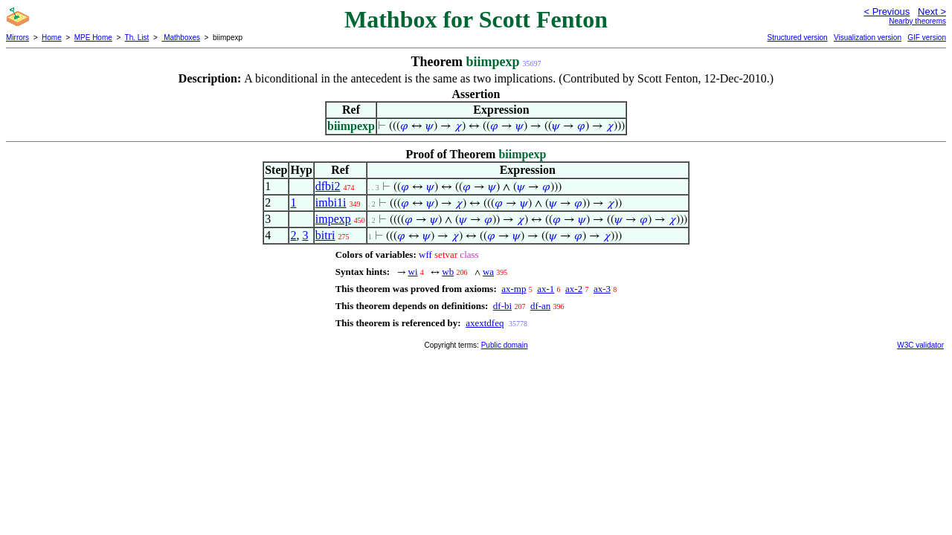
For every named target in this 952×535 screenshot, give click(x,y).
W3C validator (920, 345)
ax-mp (513, 288)
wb (448, 271)
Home (52, 37)
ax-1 (545, 288)
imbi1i (331, 202)
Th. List (137, 37)
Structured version (797, 37)
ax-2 (573, 288)
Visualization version (867, 37)
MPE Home (93, 37)
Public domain (504, 345)
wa (488, 271)
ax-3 (602, 288)
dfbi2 (328, 186)
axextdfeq (485, 322)
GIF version (926, 37)
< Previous (886, 11)
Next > (932, 11)
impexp (333, 219)
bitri (325, 235)
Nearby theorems (917, 21)
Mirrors (17, 37)
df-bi (502, 305)
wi (413, 271)
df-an (540, 305)
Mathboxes (180, 37)
